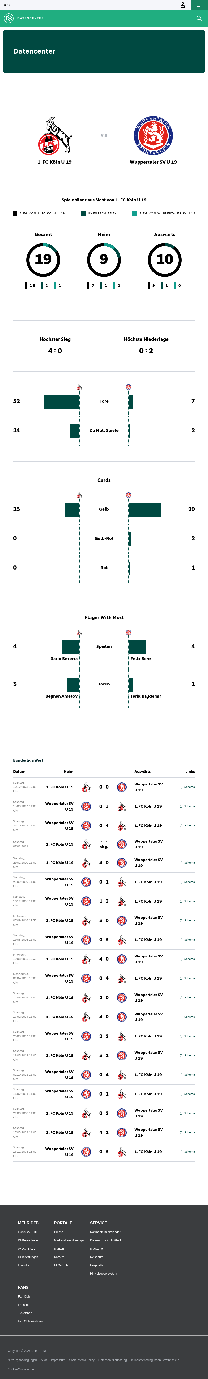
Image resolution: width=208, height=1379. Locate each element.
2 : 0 (104, 997)
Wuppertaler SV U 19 (148, 787)
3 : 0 (104, 920)
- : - (104, 844)
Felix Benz (140, 659)
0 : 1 (104, 882)
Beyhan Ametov (61, 696)
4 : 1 (104, 1132)
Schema (187, 787)
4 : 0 (104, 862)
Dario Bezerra (64, 659)
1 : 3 (104, 901)
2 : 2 (104, 1036)
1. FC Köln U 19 (60, 787)
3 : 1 (104, 1055)
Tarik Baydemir (145, 696)
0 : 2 (104, 1113)
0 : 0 (104, 787)
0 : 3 (104, 806)
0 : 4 (104, 825)
